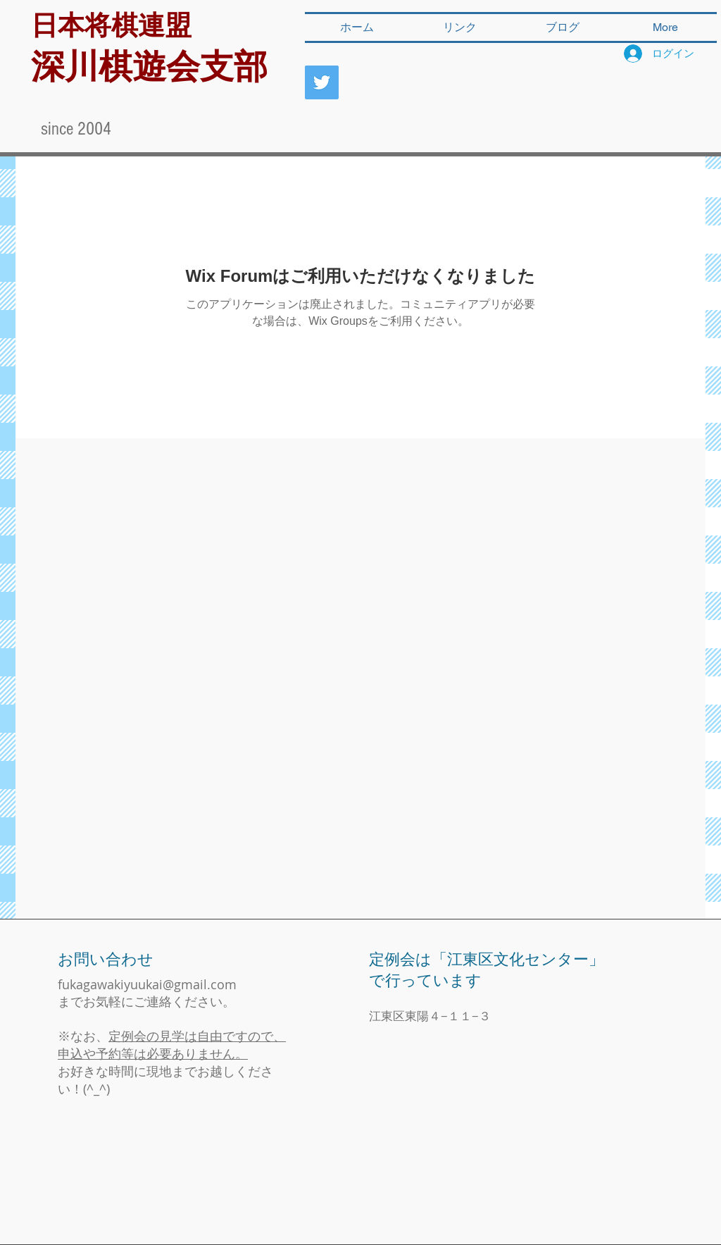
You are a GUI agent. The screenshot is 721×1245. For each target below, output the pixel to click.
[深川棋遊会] (322, 82)
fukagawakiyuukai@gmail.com (147, 984)
